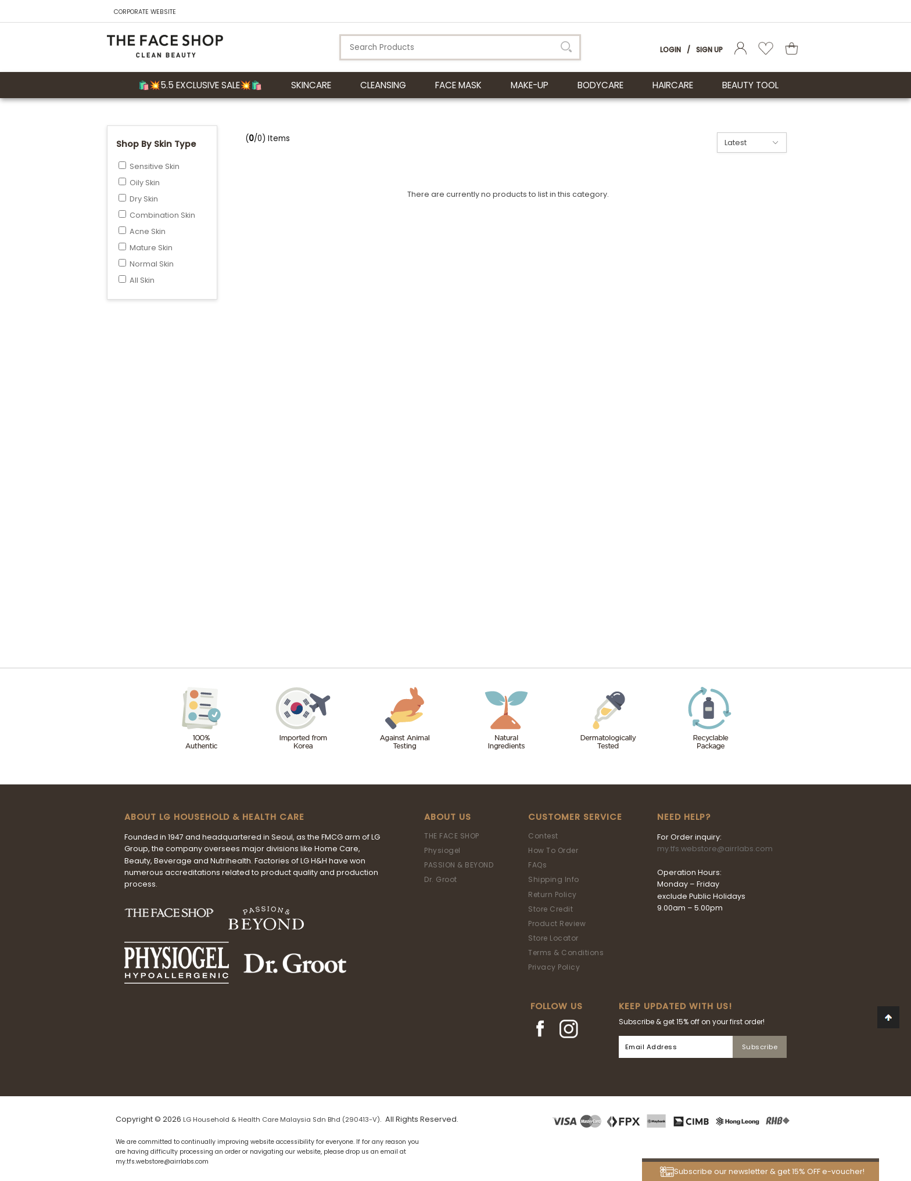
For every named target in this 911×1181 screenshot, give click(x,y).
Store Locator (553, 938)
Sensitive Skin (155, 166)
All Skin (142, 280)
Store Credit (550, 909)
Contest (543, 836)
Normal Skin (152, 264)
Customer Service (575, 817)
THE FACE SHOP (451, 836)
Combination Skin (162, 215)
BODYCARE (600, 85)
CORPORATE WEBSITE (145, 12)
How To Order (553, 850)
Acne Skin (148, 231)
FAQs (537, 865)
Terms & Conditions (566, 952)
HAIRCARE (672, 85)
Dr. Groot (440, 879)
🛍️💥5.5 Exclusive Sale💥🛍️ (200, 85)
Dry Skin (144, 199)
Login (670, 50)
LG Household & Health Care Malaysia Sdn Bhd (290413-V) (281, 1119)
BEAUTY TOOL (750, 85)
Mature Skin (151, 248)
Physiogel (442, 850)
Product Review (557, 923)
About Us (447, 817)
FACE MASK (458, 85)
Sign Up (709, 50)
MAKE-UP (529, 85)
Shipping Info (553, 879)
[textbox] (460, 47)
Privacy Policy (554, 967)
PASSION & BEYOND (458, 865)
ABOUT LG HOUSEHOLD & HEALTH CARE (214, 817)
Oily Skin (145, 183)
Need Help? (684, 817)
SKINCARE (311, 85)
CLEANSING (383, 85)
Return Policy (552, 894)
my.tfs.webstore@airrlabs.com (715, 849)
